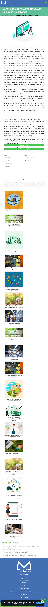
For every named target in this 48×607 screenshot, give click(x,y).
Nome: (6, 155)
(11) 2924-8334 (24, 145)
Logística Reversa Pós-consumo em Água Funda (13, 496)
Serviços (24, 578)
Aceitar (39, 603)
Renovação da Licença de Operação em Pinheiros (13, 324)
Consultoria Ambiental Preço (21, 552)
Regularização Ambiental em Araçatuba (13, 338)
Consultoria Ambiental (8, 552)
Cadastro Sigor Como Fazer (33, 546)
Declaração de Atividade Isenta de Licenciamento (14, 555)
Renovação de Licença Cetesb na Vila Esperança (13, 358)
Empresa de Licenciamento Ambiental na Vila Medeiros (14, 400)
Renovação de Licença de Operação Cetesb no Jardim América (14, 419)
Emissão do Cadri (16, 557)
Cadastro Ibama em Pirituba (13, 453)
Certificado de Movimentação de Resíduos (12, 549)
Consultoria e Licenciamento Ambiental (12, 554)
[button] (46, 2)
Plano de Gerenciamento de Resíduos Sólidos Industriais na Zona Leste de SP (14, 289)
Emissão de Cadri (7, 557)
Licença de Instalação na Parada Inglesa (13, 250)
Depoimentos (24, 580)
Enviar (24, 179)
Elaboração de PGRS (31, 555)
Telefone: (6, 160)
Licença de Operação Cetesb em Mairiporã (13, 268)
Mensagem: (7, 166)
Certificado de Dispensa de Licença (30, 548)
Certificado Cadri (17, 548)
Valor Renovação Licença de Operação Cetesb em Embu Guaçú (14, 306)
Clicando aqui (24, 149)
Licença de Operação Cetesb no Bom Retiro (13, 376)
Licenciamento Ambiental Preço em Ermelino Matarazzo (13, 435)
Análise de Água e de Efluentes (10, 546)
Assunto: (27, 160)
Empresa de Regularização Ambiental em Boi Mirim (14, 225)
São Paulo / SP (24, 597)
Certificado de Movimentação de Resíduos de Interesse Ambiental (18, 551)
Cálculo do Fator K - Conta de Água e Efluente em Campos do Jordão (14, 536)
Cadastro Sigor (21, 546)
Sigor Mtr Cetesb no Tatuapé (13, 210)
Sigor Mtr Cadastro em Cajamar (13, 519)
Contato (24, 582)
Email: (27, 155)
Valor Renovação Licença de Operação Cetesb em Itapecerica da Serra (13, 473)
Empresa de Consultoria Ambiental (29, 557)
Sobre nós (24, 577)
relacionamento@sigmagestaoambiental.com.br (25, 591)
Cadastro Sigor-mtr (7, 548)
